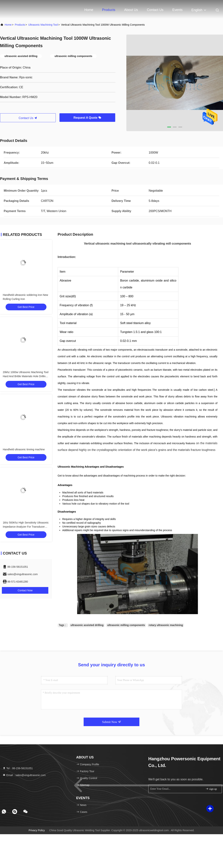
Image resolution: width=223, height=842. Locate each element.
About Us (131, 10)
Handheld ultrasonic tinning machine (24, 449)
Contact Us (155, 10)
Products (108, 10)
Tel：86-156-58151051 (18, 768)
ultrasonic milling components (126, 625)
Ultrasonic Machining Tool (43, 24)
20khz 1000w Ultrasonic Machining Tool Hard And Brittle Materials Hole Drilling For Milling (26, 376)
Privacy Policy (37, 830)
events (177, 10)
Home (88, 10)
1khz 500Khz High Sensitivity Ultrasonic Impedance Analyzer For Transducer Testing (26, 526)
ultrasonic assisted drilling (87, 625)
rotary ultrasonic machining (166, 625)
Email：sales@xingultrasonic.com (24, 775)
